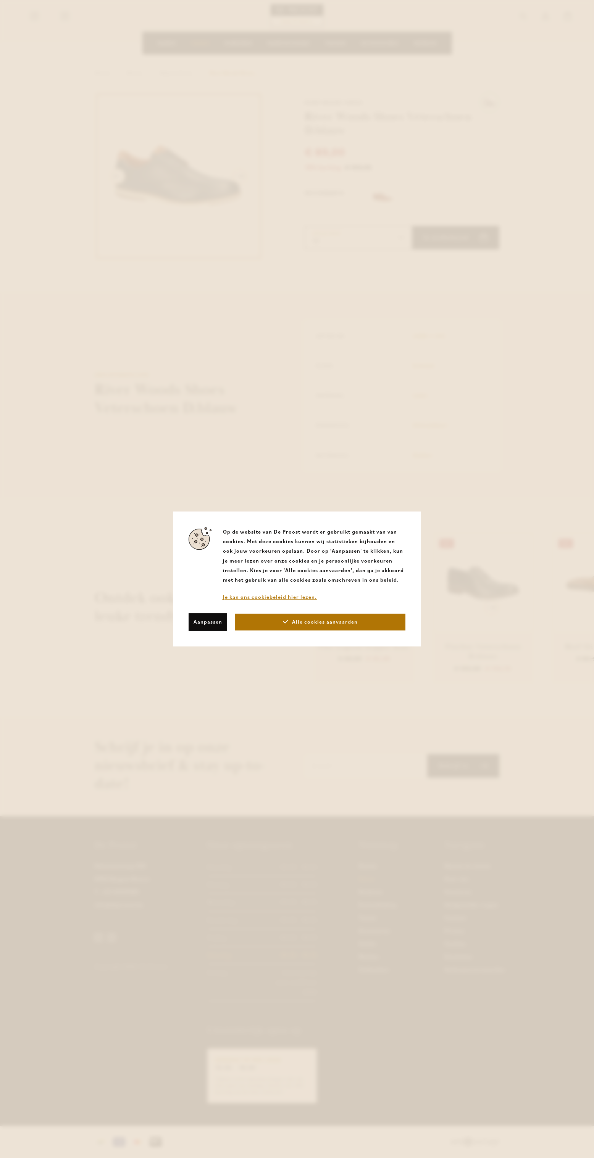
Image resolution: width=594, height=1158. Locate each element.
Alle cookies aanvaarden (320, 621)
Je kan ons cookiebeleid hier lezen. (270, 596)
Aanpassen (208, 621)
